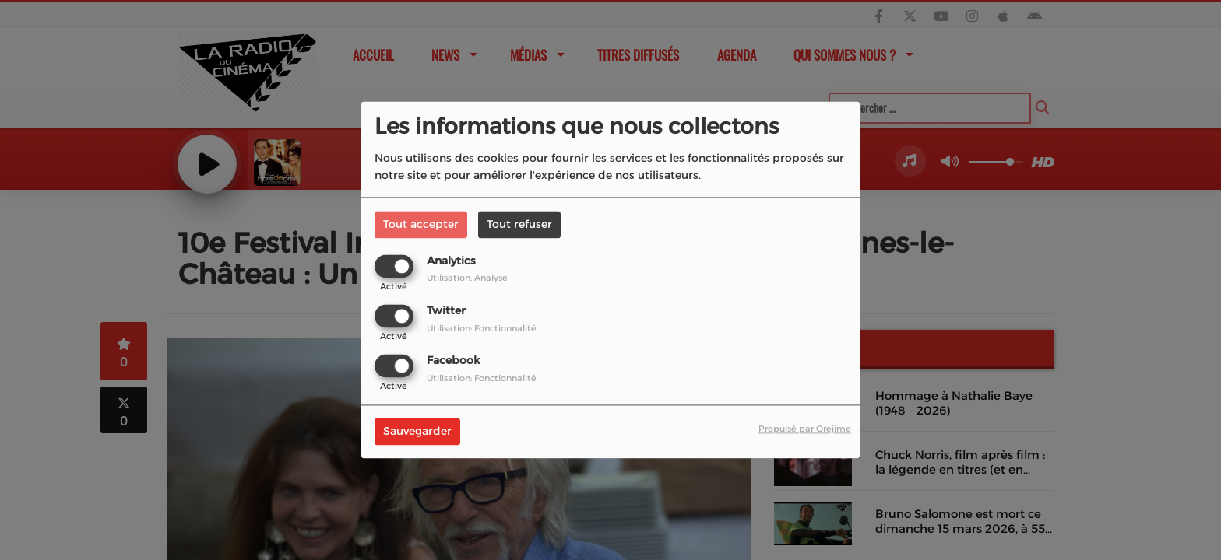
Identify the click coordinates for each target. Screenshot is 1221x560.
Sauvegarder (417, 432)
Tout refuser (519, 224)
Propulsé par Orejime (804, 429)
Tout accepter (421, 224)
